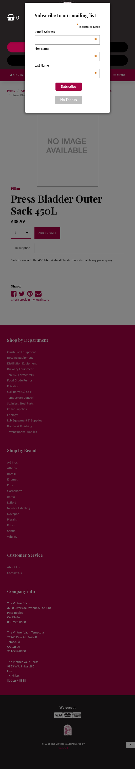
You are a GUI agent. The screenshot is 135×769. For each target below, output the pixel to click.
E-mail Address (66, 32)
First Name (66, 49)
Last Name (66, 66)
